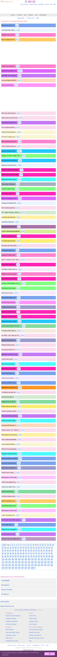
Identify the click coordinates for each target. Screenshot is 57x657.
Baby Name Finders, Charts (36, 638)
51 (28, 550)
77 (44, 553)
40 (51, 547)
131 (49, 562)
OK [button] (49, 653)
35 (39, 547)
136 (13, 565)
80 (51, 553)
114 (45, 559)
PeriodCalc (41, 4)
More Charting (33, 624)
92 (31, 556)
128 (39, 562)
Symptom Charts (33, 621)
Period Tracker (9, 629)
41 (2, 550)
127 (36, 562)
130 (45, 562)
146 (45, 565)
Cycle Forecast (24, 4)
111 (36, 559)
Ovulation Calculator (11, 618)
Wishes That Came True (7, 606)
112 (39, 559)
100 (52, 556)
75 (39, 553)
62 (5, 553)
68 (21, 553)
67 (18, 553)
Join (34, 1)
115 (49, 559)
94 (36, 556)
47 (18, 550)
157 (29, 568)
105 (16, 559)
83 (8, 556)
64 (10, 553)
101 (3, 559)
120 (13, 562)
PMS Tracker (9, 638)
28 (21, 547)
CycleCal (13, 15)
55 (39, 550)
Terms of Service (11, 645)
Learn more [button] (5, 654)
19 (50, 545)
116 (52, 559)
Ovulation (20, 610)
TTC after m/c (5, 594)
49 (23, 550)
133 (3, 565)
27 (18, 547)
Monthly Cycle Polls (34, 632)
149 (3, 568)
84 (10, 556)
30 (26, 547)
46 (15, 550)
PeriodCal (19, 15)
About (47, 645)
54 (36, 550)
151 (10, 568)
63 (8, 553)
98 (46, 556)
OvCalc (47, 4)
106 (19, 559)
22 (5, 547)
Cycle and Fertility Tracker (12, 632)
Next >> (33, 568)
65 (13, 553)
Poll (51, 4)
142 (32, 565)
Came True (30, 18)
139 (23, 565)
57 (44, 550)
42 (5, 550)
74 (36, 553)
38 (46, 547)
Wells (37, 18)
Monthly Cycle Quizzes (35, 635)
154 (19, 568)
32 (31, 547)
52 (31, 550)
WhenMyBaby (42, 15)
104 (13, 559)
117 (3, 562)
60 (51, 550)
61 (2, 553)
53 (33, 550)
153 (16, 568)
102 (6, 559)
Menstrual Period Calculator (13, 615)
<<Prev (4, 545)
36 (41, 547)
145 (42, 565)
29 (23, 547)
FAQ (30, 641)
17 (45, 545)
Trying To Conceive (6, 589)
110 (32, 559)
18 (48, 545)
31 (28, 547)
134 (6, 565)
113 (42, 559)
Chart (36, 15)
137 (16, 565)
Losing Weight (5, 580)
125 (29, 562)
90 (26, 556)
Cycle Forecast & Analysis (36, 629)
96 (41, 556)
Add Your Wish (5, 601)
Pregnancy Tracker (11, 635)
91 (28, 556)
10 (28, 545)
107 (23, 559)
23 (8, 547)
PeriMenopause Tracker (12, 641)
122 (19, 562)
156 (26, 568)
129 (42, 562)
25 (13, 547)
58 (46, 550)
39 (49, 547)
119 (10, 562)
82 (5, 556)
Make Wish (21, 18)
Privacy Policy (21, 645)
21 (2, 547)
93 (33, 556)
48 (21, 550)
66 (15, 553)
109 (29, 559)
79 (49, 553)
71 (28, 553)
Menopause (33, 610)
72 (31, 553)
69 (23, 553)
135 (10, 565)
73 (33, 553)
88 (21, 556)
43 (8, 550)
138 (19, 565)
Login (29, 1)
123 (23, 562)
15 (40, 545)
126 (32, 562)
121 (16, 562)
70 (26, 553)
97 (44, 556)
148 (52, 565)
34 (36, 547)
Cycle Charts (32, 615)
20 (53, 545)
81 (2, 556)
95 (39, 556)
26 (15, 547)
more (17, 25)
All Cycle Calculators (11, 624)
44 (10, 550)
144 (39, 565)
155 (23, 568)
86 (15, 556)
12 (33, 545)
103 (10, 559)
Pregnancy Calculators (12, 621)
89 (23, 556)
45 (13, 550)
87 (18, 556)
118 (6, 562)
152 (13, 568)
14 (37, 545)
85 (13, 556)
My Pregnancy (5, 585)
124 (26, 562)
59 (49, 550)
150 (6, 568)
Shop (54, 4)
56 (41, 550)
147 (49, 565)
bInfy (42, 645)
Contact (29, 645)
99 (49, 556)
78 (46, 553)
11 (30, 545)
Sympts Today (33, 4)
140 (26, 565)
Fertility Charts (33, 618)
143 (36, 565)
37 (44, 547)
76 (41, 553)
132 (52, 562)
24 (10, 547)
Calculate (30, 15)
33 (33, 547)
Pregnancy (26, 610)
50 (26, 550)
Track (25, 15)
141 (29, 565)
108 (26, 559)
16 (42, 545)
